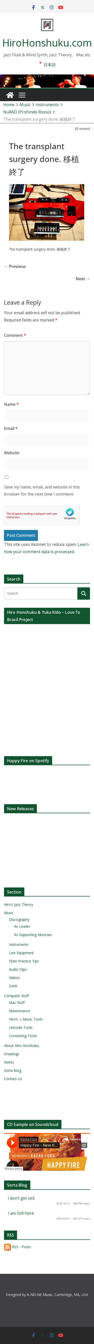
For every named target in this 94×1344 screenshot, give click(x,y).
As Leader (22, 926)
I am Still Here (21, 1213)
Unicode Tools (21, 1027)
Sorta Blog (12, 1070)
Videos (14, 977)
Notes (9, 1062)
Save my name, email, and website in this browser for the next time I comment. (42, 490)
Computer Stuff (16, 995)
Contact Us (13, 1078)
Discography (19, 919)
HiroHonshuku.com (47, 43)
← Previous (15, 266)
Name (11, 404)
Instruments (19, 944)
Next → (83, 278)
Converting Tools (23, 1035)
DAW (13, 986)
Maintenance (19, 1010)
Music (9, 912)
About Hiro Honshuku (21, 1045)
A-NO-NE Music (39, 1294)
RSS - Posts (17, 1246)
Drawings (11, 1053)
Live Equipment (21, 952)
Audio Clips (18, 969)
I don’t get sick (21, 1198)
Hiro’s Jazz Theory (18, 904)
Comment (15, 335)
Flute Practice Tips (24, 961)
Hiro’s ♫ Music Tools (26, 1019)
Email (11, 428)
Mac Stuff (17, 1002)
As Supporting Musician (33, 934)
